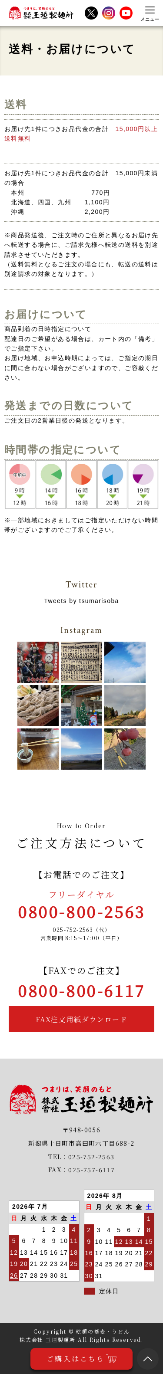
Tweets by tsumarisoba (81, 600)
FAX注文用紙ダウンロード (82, 1019)
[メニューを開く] (150, 13)
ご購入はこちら (81, 1359)
